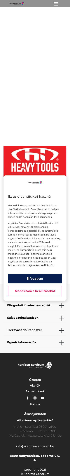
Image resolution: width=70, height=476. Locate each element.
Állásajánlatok (35, 414)
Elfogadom (35, 278)
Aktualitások (35, 391)
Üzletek (35, 380)
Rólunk (35, 404)
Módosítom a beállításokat (35, 291)
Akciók (35, 385)
